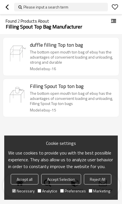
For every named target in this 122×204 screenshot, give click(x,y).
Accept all (24, 179)
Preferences (73, 191)
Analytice (47, 191)
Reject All (97, 179)
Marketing (99, 191)
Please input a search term (45, 7)
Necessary (23, 191)
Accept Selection (61, 179)
